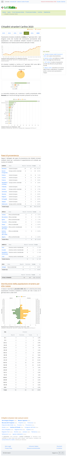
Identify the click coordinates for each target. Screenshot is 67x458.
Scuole (59, 1)
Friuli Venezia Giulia (18, 12)
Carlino (40, 12)
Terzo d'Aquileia (7, 429)
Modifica (30, 29)
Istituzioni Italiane (33, 446)
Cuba (3, 256)
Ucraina (4, 189)
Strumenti (59, 446)
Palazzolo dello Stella (9, 425)
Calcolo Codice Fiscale (23, 1)
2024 (32, 33)
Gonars (5, 427)
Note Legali (8, 446)
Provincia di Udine (31, 12)
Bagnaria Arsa (20, 429)
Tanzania (4, 222)
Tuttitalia (7, 1)
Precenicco (30, 425)
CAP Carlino (47, 62)
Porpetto (22, 422)
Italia (8, 12)
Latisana (26, 432)
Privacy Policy (8, 448)
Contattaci (59, 448)
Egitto (3, 219)
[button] (59, 453)
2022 (20, 33)
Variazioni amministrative (33, 448)
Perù (3, 247)
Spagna (4, 201)
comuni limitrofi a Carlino (8, 439)
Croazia (4, 177)
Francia (4, 180)
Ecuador (4, 250)
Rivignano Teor (7, 432)
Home (4, 12)
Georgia (4, 267)
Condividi (38, 29)
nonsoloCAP (13, 1)
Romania (4, 168)
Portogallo (4, 199)
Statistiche (47, 12)
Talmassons (6, 434)
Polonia (4, 175)
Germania (4, 191)
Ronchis (17, 432)
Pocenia (20, 425)
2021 (15, 33)
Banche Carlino (48, 58)
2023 (26, 33)
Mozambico (5, 217)
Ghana (3, 224)
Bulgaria (4, 196)
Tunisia (4, 214)
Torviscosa (31, 422)
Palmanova (35, 432)
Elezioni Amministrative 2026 (48, 1)
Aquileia (30, 429)
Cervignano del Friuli (31, 427)
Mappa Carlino (48, 67)
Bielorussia (4, 204)
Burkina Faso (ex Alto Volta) (4, 232)
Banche (63, 1)
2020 (9, 33)
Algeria (3, 237)
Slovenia (4, 194)
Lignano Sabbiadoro (19, 434)
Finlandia (4, 186)
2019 (3, 33)
